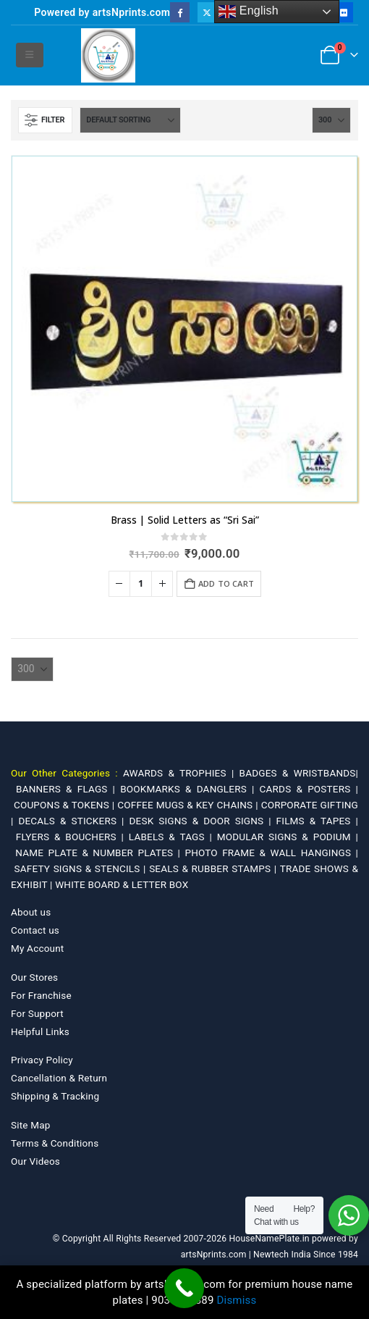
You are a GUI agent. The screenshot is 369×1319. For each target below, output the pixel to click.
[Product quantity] (141, 584)
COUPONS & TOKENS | (65, 805)
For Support (37, 1013)
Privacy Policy (42, 1059)
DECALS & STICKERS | (73, 820)
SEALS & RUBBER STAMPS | (214, 868)
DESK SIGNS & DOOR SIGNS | (202, 820)
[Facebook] (180, 12)
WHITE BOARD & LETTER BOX (121, 884)
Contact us (35, 930)
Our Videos (35, 1161)
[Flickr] (343, 12)
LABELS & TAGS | (173, 836)
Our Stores (34, 977)
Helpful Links (40, 1031)
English (249, 11)
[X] (207, 12)
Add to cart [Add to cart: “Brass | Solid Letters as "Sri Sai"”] (226, 583)
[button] (29, 55)
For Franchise (41, 995)
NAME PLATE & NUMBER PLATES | (99, 852)
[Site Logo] (108, 55)
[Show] (331, 120)
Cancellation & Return (59, 1078)
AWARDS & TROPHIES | (178, 773)
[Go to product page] (184, 329)
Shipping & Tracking (55, 1096)
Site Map (31, 1125)
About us (31, 912)
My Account (37, 948)
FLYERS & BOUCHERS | (72, 836)
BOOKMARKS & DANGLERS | (189, 789)
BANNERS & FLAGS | (68, 789)
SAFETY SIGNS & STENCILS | (82, 868)
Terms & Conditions (54, 1143)
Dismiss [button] (237, 1300)
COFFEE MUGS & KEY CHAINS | (188, 805)
